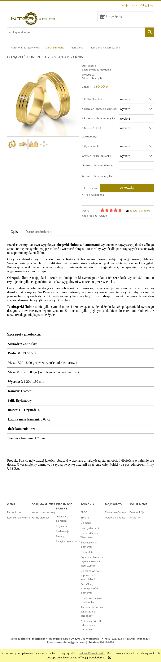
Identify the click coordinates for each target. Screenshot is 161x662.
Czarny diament (89, 528)
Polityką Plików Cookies (92, 653)
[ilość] (86, 188)
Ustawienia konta (115, 517)
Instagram (135, 517)
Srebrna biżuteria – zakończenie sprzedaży (91, 612)
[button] (137, 210)
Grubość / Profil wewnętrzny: (92, 132)
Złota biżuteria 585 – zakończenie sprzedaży (92, 625)
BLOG (83, 512)
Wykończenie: (91, 146)
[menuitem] (24, 47)
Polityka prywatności (68, 541)
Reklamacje (62, 531)
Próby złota (86, 552)
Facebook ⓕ (136, 512)
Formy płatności (41, 517)
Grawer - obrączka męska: (97, 176)
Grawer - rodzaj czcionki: (96, 156)
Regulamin (62, 526)
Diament (85, 523)
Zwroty (60, 536)
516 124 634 (106, 642)
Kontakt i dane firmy (18, 517)
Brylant (84, 517)
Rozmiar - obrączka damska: (99, 109)
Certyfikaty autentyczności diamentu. (89, 588)
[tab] (14, 231)
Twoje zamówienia (116, 512)
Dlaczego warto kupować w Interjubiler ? (89, 575)
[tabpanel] (80, 358)
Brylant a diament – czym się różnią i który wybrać (91, 561)
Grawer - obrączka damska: (98, 165)
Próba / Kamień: (92, 99)
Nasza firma (14, 512)
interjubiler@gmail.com (70, 642)
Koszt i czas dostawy (43, 512)
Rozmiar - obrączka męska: (99, 118)
